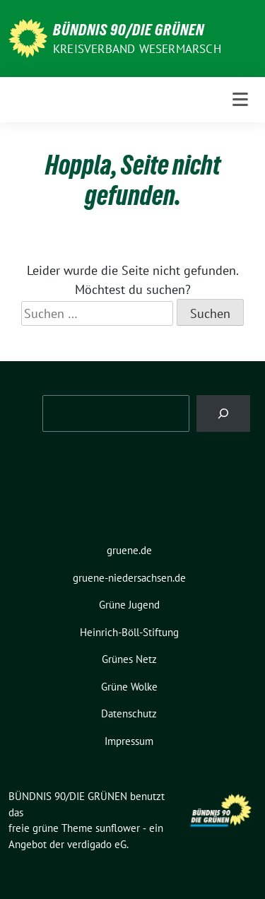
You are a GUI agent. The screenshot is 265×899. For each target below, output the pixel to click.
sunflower (117, 828)
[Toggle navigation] (240, 100)
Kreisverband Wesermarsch (137, 49)
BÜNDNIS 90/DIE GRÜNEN (128, 29)
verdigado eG (96, 844)
